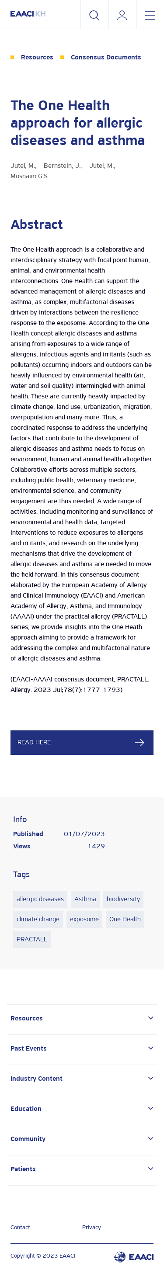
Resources (37, 57)
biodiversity (123, 899)
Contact (20, 1227)
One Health (125, 919)
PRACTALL (32, 939)
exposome (84, 919)
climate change (38, 919)
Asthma (85, 899)
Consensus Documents (106, 57)
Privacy (91, 1227)
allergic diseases (40, 899)
